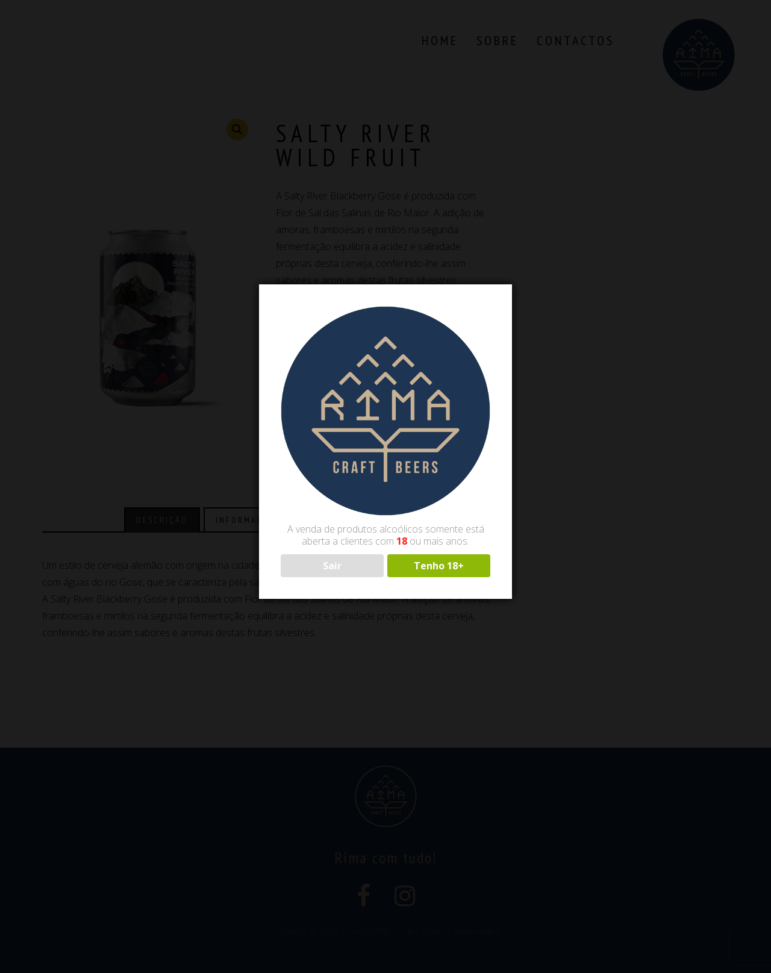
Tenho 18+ (439, 565)
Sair (332, 565)
